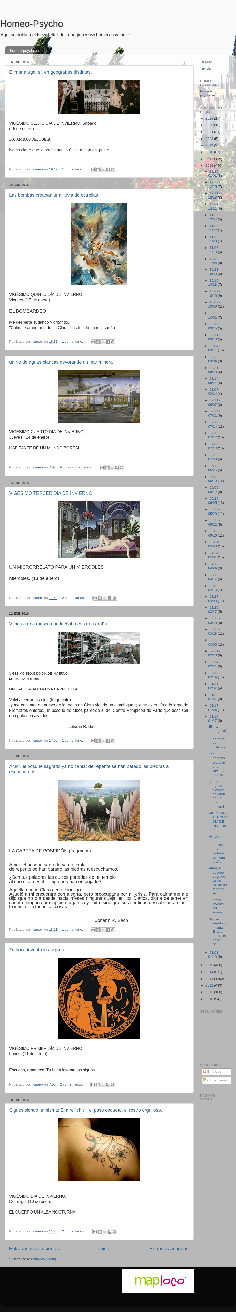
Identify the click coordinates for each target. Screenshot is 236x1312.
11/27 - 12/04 (214, 217)
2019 (209, 145)
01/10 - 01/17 (214, 719)
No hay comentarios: (76, 467)
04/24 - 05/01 (214, 555)
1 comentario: (73, 169)
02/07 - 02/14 (214, 675)
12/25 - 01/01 (214, 173)
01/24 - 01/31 (214, 697)
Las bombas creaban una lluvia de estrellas (53, 195)
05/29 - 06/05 (214, 501)
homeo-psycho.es (25, 50)
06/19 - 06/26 (214, 468)
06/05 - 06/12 (214, 490)
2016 (209, 165)
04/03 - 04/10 (214, 588)
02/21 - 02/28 (214, 653)
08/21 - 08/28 (214, 370)
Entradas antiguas (169, 1248)
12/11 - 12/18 (214, 195)
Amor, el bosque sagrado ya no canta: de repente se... (218, 880)
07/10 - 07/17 (214, 435)
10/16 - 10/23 (214, 283)
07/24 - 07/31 (214, 413)
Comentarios (215, 1080)
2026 (209, 118)
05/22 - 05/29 (214, 511)
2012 (209, 985)
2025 (209, 125)
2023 (209, 139)
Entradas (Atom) (43, 1259)
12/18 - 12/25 (214, 184)
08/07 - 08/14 (214, 392)
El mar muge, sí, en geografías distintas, (50, 72)
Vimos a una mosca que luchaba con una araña (58, 623)
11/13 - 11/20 (214, 239)
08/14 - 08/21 (214, 380)
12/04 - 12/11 (214, 206)
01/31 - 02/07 (214, 686)
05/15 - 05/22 (214, 522)
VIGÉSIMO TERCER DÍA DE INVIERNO (50, 493)
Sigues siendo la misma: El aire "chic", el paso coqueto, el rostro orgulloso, (85, 1110)
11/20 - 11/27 (214, 228)
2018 (209, 152)
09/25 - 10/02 (214, 315)
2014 (209, 972)
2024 (209, 132)
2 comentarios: (74, 598)
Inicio (104, 1248)
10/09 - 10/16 (214, 293)
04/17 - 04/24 (214, 566)
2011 (209, 992)
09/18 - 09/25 (214, 326)
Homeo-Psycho (31, 23)
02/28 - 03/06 (214, 642)
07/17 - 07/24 (214, 424)
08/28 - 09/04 (214, 359)
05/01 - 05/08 (214, 544)
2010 (209, 999)
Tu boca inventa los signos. (37, 949)
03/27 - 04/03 (214, 599)
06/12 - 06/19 (214, 479)
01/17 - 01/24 (214, 708)
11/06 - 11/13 (214, 250)
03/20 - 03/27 (214, 610)
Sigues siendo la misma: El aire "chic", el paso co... (218, 931)
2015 (209, 965)
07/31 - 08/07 (214, 402)
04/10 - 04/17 (214, 577)
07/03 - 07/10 (214, 446)
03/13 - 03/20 (214, 620)
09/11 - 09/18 (214, 337)
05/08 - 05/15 (214, 533)
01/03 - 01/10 (214, 955)
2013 (209, 979)
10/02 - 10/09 (214, 304)
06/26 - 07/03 (214, 457)
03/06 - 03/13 (214, 631)
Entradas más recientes (34, 1248)
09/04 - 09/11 (214, 348)
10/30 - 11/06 (214, 261)
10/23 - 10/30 (214, 271)
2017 (209, 159)
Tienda (205, 68)
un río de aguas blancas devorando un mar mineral (61, 362)
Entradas (212, 1071)
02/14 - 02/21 (214, 664)
